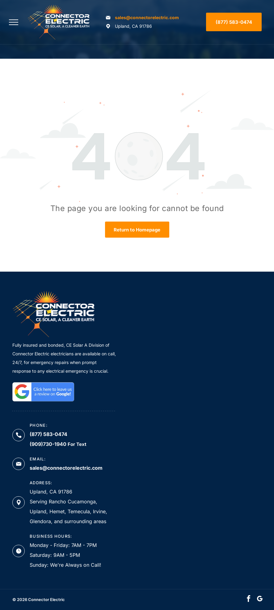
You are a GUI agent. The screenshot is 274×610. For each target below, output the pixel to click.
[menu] (14, 22)
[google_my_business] (259, 599)
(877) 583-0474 (48, 434)
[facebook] (248, 599)
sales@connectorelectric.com (147, 17)
